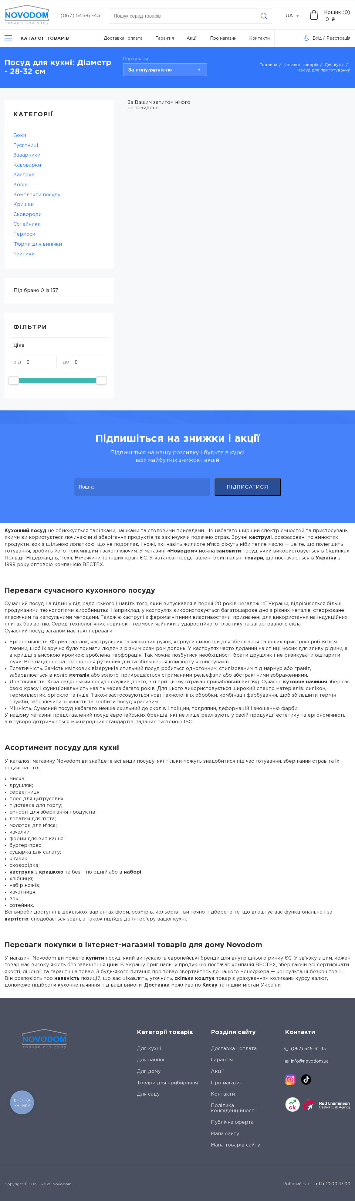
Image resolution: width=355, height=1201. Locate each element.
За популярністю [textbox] (150, 70)
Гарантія (164, 38)
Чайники (24, 254)
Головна (269, 65)
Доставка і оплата (123, 38)
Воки (19, 135)
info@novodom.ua (307, 1061)
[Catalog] (37, 38)
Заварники (26, 155)
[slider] (13, 380)
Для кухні (334, 65)
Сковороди (27, 214)
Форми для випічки (37, 244)
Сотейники (27, 224)
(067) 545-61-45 (80, 16)
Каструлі (24, 175)
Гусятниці (25, 145)
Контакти (259, 38)
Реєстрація (338, 38)
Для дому (149, 1071)
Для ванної (150, 1060)
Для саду (148, 1094)
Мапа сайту (225, 1134)
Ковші (21, 185)
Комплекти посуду (36, 195)
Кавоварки (27, 165)
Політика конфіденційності (233, 1108)
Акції (192, 38)
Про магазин (223, 38)
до (66, 362)
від (17, 362)
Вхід (317, 38)
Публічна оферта (232, 1122)
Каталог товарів (301, 65)
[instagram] (290, 1079)
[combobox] (296, 16)
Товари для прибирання (167, 1083)
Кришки (23, 204)
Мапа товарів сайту (235, 1145)
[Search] (264, 16)
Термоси (24, 234)
